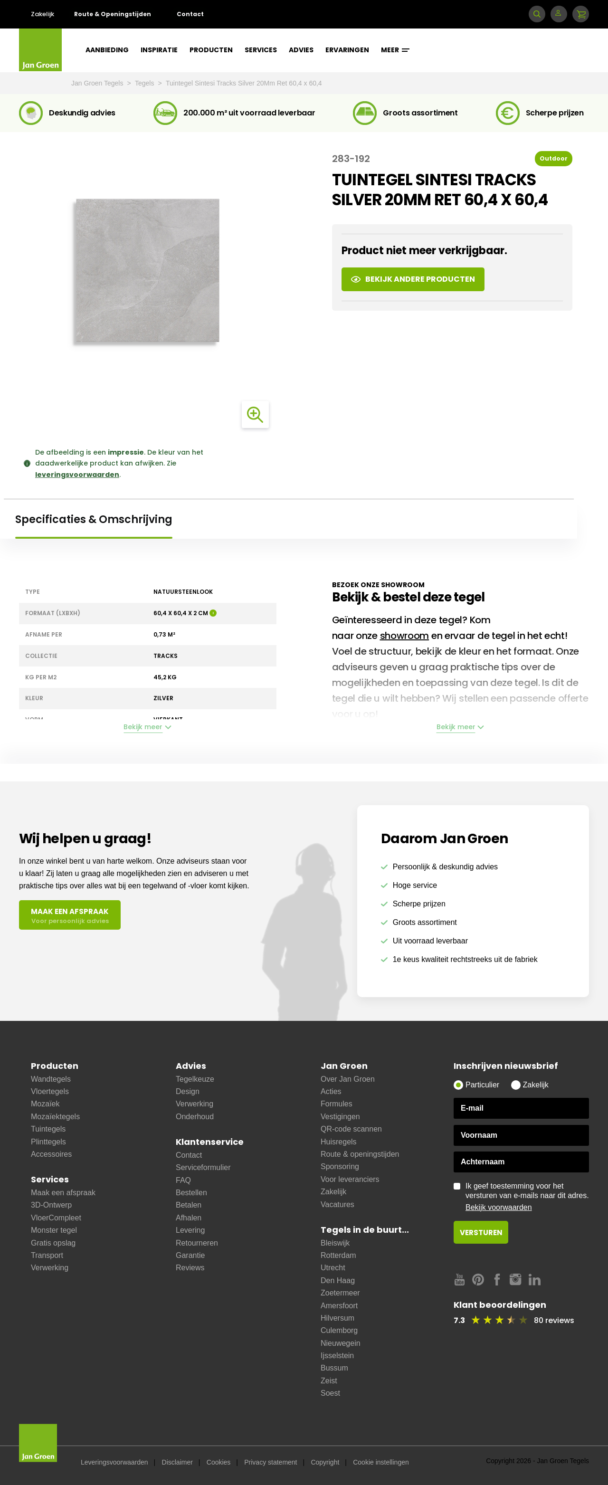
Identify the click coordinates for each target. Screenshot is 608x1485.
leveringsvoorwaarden (77, 474)
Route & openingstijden (360, 1154)
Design (188, 1091)
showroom (404, 635)
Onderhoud (195, 1117)
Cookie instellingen (381, 1462)
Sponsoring (340, 1166)
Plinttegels (48, 1142)
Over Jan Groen (348, 1079)
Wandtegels (51, 1079)
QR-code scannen (351, 1129)
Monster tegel (54, 1230)
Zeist (329, 1381)
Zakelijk (42, 14)
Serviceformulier (203, 1167)
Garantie (190, 1255)
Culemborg (339, 1330)
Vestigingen (340, 1117)
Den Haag (338, 1280)
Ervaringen (347, 50)
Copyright (325, 1462)
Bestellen (191, 1193)
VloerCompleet (56, 1218)
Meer (395, 50)
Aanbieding (107, 50)
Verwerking (49, 1268)
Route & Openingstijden (112, 14)
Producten (211, 50)
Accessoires (51, 1154)
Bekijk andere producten (413, 279)
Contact (190, 14)
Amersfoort (339, 1306)
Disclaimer (177, 1462)
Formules (336, 1104)
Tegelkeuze (195, 1079)
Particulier (482, 1085)
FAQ (183, 1180)
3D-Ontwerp (51, 1205)
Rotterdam (338, 1255)
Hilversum (337, 1318)
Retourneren (197, 1243)
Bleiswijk (335, 1243)
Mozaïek (45, 1104)
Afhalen (188, 1218)
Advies (301, 50)
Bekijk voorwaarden (499, 1207)
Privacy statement (270, 1462)
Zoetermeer (340, 1293)
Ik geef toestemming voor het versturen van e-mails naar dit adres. (527, 1197)
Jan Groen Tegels (98, 83)
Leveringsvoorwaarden (114, 1462)
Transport (47, 1255)
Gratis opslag (53, 1243)
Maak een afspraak (63, 1193)
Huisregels (339, 1142)
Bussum (334, 1368)
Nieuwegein (341, 1343)
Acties (331, 1091)
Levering (190, 1230)
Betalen (188, 1205)
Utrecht (333, 1268)
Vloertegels (50, 1091)
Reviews (190, 1268)
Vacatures (337, 1204)
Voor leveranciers (350, 1179)
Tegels (145, 83)
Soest (330, 1393)
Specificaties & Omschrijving (93, 519)
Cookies (219, 1462)
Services (261, 50)
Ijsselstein (337, 1356)
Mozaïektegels (55, 1117)
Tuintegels (48, 1129)
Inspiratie (159, 50)
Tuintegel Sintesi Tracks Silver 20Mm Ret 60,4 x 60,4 (244, 83)
